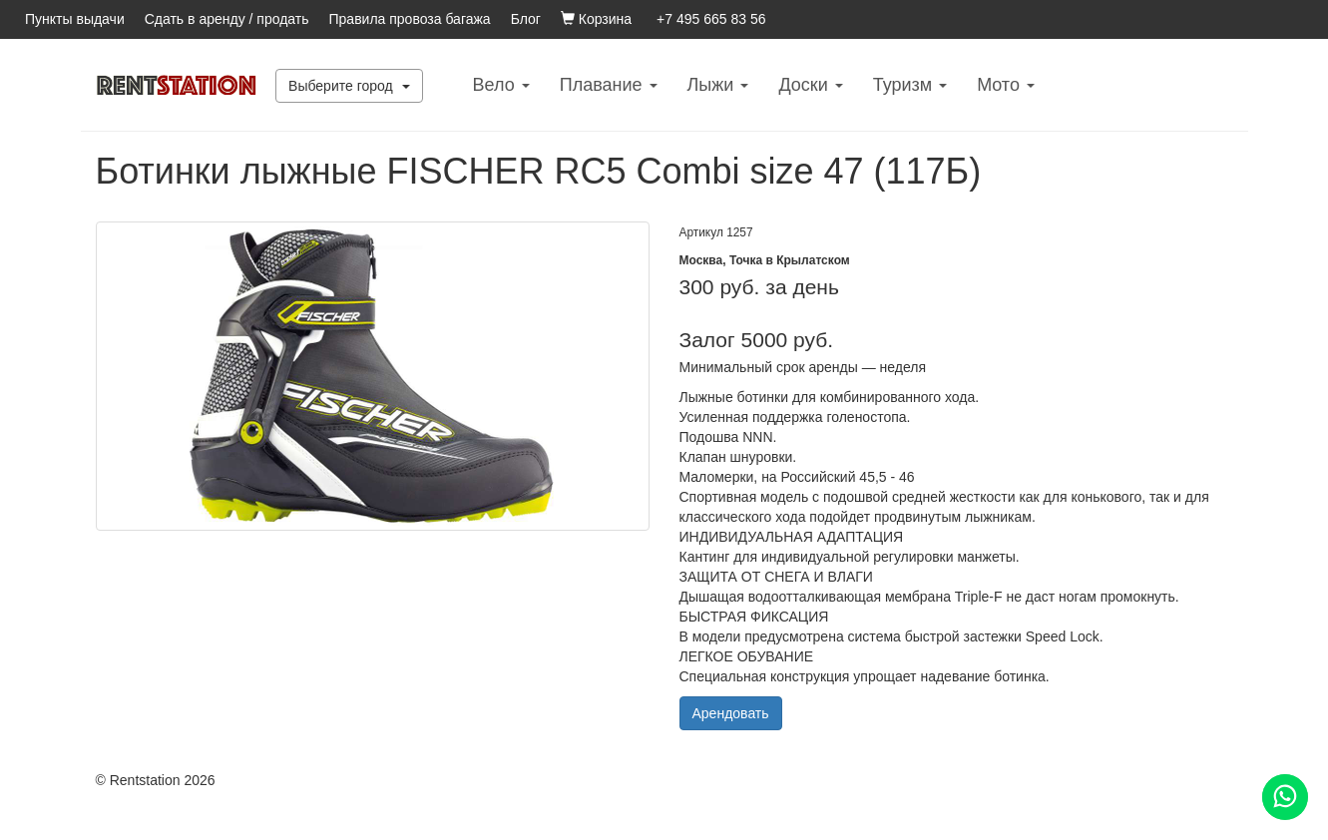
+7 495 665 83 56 (711, 19)
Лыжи (718, 85)
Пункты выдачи (75, 19)
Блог (526, 19)
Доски (810, 85)
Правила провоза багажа (410, 19)
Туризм (910, 85)
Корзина (596, 19)
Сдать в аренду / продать (227, 19)
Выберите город (349, 86)
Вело (501, 85)
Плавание (609, 85)
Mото (1006, 85)
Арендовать (730, 713)
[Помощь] (1285, 797)
